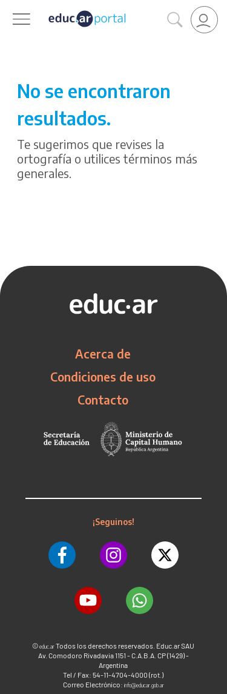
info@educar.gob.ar (144, 685)
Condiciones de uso (103, 376)
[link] (204, 19)
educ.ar (46, 646)
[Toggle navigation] (11, 7)
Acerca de (103, 353)
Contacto (102, 399)
